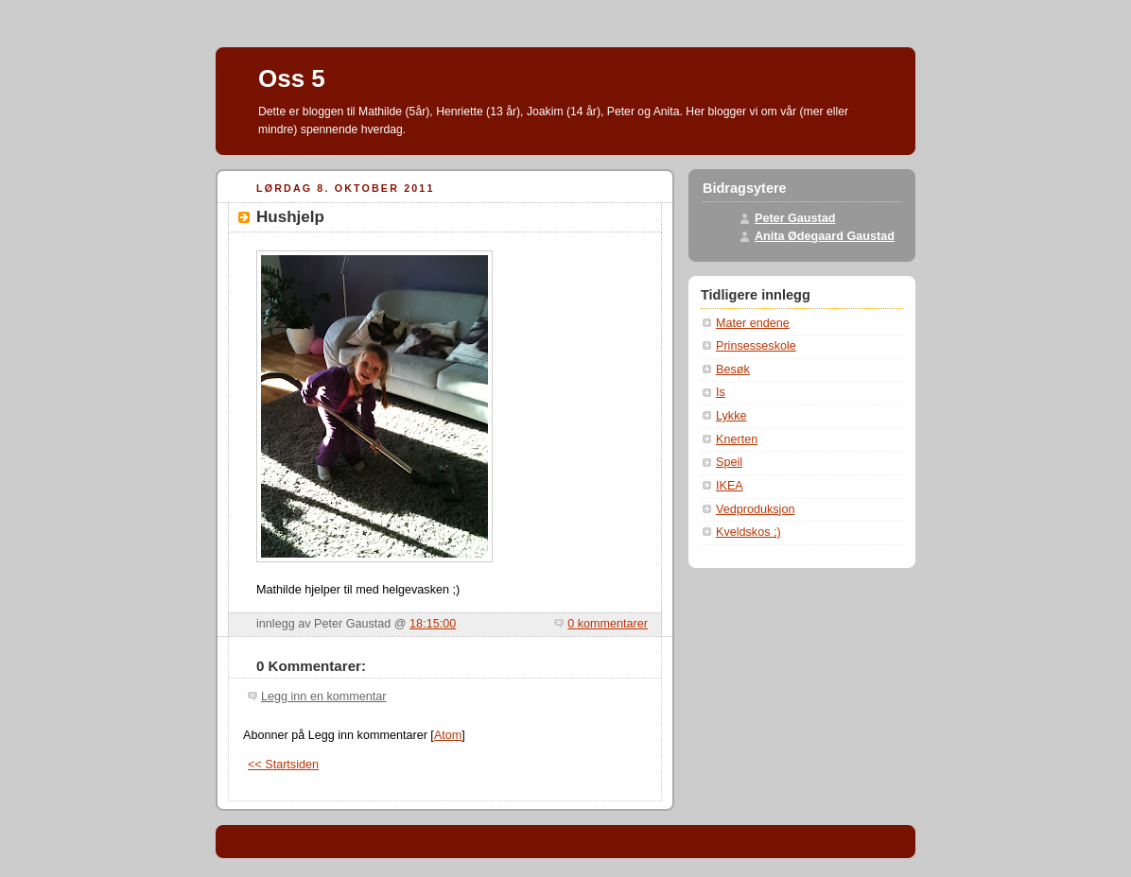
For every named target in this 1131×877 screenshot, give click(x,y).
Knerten (736, 439)
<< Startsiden (283, 764)
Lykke (731, 415)
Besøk (733, 369)
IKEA (729, 485)
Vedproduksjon (755, 509)
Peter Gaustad (795, 218)
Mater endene (753, 323)
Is (720, 392)
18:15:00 (432, 623)
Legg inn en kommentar (323, 696)
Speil (729, 462)
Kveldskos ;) (748, 532)
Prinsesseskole (756, 346)
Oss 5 (291, 78)
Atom (447, 735)
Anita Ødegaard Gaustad (825, 236)
